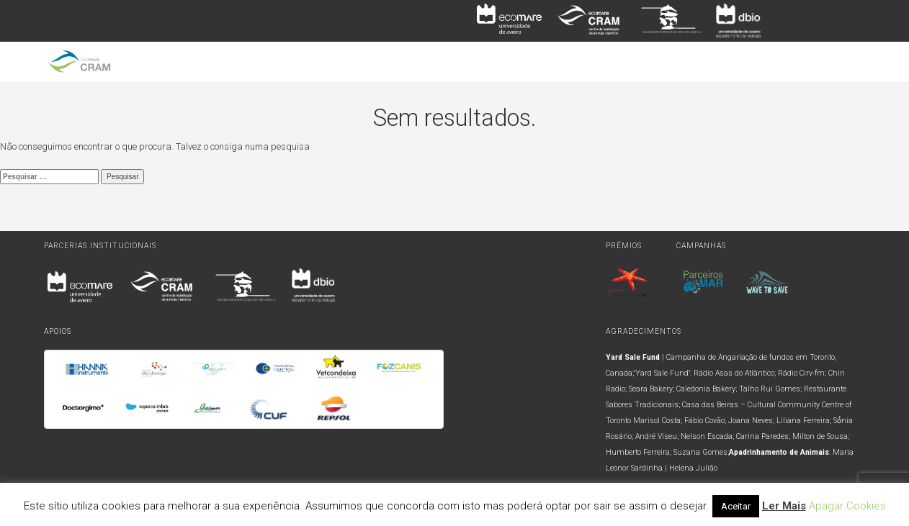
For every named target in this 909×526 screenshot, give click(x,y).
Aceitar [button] (736, 506)
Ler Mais (784, 505)
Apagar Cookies (847, 505)
